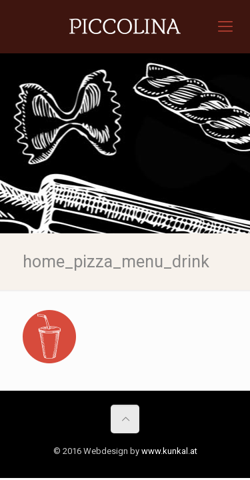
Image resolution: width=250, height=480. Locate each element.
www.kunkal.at (169, 451)
